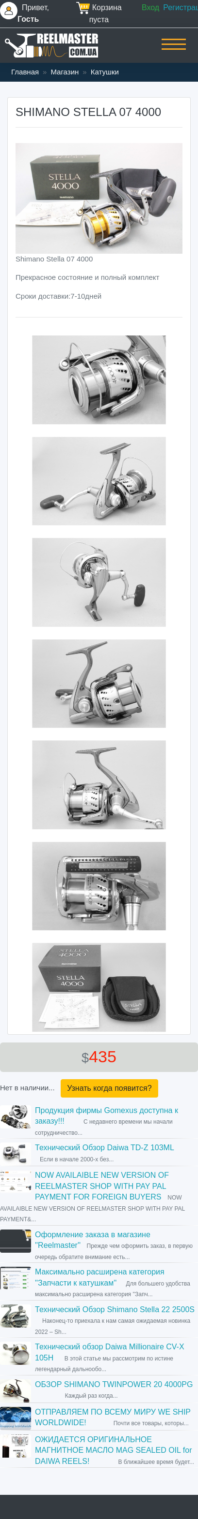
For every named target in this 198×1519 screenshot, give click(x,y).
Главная (25, 72)
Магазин (64, 72)
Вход (150, 7)
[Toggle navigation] (174, 51)
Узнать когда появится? (109, 1088)
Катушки (105, 72)
